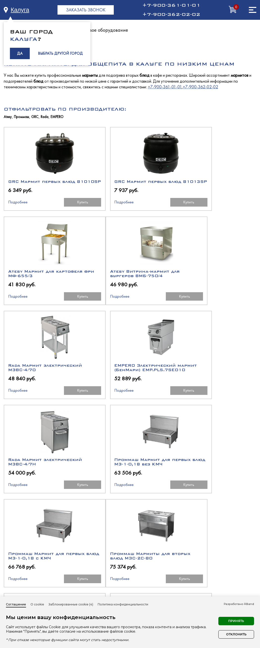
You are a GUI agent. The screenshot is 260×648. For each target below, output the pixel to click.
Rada (44, 117)
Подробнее (17, 206)
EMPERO (57, 117)
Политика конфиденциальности (123, 604)
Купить (65, 206)
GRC (34, 117)
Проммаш (21, 117)
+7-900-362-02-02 (171, 14)
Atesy (8, 117)
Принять (236, 621)
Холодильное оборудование (165, 569)
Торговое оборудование (161, 596)
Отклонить (236, 634)
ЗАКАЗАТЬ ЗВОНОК (85, 10)
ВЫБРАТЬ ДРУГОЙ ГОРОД (60, 53)
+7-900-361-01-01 (171, 5)
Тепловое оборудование (103, 30)
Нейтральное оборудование (165, 587)
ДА (20, 53)
